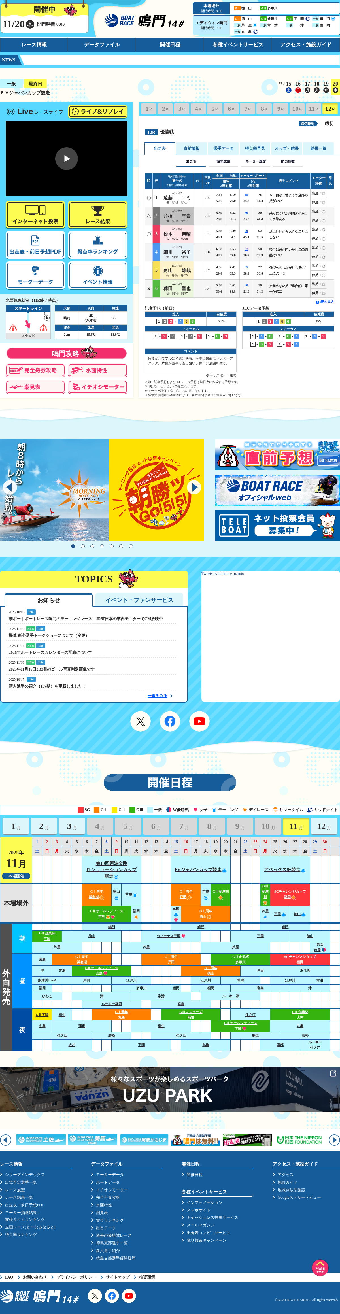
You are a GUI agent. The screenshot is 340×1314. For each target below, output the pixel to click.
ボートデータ (108, 1182)
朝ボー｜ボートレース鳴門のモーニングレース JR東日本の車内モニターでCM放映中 (86, 619)
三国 (176, 914)
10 (297, 108)
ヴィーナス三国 (171, 936)
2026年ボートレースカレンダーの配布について (50, 652)
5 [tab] (112, 546)
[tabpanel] (102, 490)
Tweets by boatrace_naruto (222, 573)
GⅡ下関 (42, 1015)
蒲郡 (81, 1026)
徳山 (300, 914)
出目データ (106, 1228)
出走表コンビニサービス (208, 1233)
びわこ (47, 996)
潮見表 (102, 1213)
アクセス (286, 1175)
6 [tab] (121, 546)
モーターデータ (110, 1175)
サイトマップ (117, 1277)
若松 (111, 1035)
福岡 (42, 988)
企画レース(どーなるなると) (30, 1227)
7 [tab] (131, 546)
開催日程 (170, 45)
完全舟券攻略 (108, 1197)
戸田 (260, 971)
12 (330, 108)
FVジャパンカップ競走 (201, 869)
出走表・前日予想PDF (24, 1205)
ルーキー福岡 (111, 1004)
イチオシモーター (112, 1190)
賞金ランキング (110, 1220)
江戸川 (131, 980)
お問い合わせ (35, 1277)
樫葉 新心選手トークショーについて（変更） (49, 635)
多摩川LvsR (47, 980)
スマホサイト (199, 1210)
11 (313, 108)
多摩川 (141, 988)
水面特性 (104, 1205)
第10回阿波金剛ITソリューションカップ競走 (111, 870)
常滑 (62, 971)
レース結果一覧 (19, 1197)
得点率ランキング (21, 1234)
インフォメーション (204, 1202)
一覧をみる (157, 696)
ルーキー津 (230, 996)
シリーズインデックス (25, 1175)
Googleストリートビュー (299, 1197)
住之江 (250, 1015)
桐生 (62, 1015)
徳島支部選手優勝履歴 (116, 1258)
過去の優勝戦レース (114, 1235)
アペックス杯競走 (285, 869)
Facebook (170, 721)
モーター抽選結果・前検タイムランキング (25, 1216)
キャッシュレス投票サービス (212, 1217)
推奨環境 (147, 1277)
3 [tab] (92, 546)
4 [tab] (102, 546)
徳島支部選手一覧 (112, 1243)
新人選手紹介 (108, 1251)
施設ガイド (288, 1182)
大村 (72, 1045)
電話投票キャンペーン (206, 1240)
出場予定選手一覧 (21, 1182)
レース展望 (15, 1190)
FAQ (9, 1277)
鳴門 (111, 927)
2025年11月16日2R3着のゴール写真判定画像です (52, 669)
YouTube (199, 721)
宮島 (42, 960)
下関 (141, 1045)
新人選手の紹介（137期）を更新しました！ (47, 686)
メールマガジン (200, 1225)
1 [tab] (73, 546)
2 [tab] (83, 546)
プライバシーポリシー (76, 1277)
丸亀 (42, 1026)
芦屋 (131, 894)
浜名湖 (305, 971)
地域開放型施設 (291, 1190)
